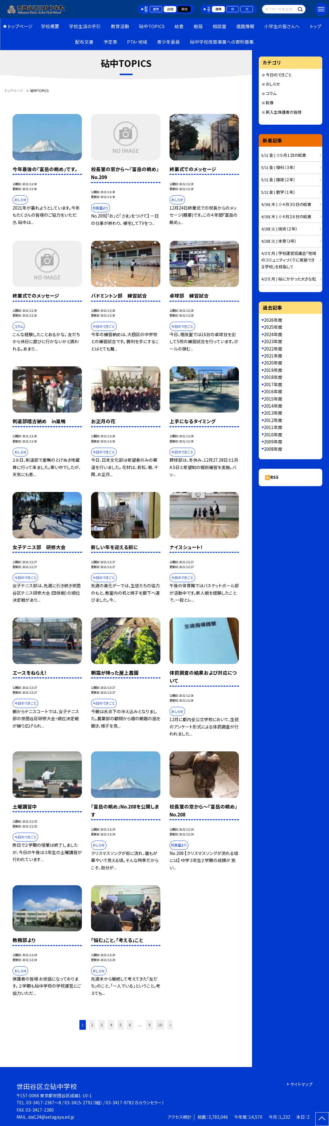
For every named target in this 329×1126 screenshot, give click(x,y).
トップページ (20, 26)
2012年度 (273, 420)
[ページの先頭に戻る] (322, 1119)
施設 (198, 26)
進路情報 (245, 26)
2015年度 (273, 399)
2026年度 (273, 320)
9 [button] (149, 1024)
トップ (315, 26)
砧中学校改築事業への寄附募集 (222, 42)
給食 (179, 26)
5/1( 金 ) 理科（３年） (278, 167)
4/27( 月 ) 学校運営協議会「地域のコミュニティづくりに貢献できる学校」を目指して (288, 260)
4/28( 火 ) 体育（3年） (279, 241)
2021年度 (273, 356)
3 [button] (102, 1024)
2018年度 (273, 377)
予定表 (110, 42)
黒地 (184, 9)
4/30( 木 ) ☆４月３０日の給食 (286, 204)
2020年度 (273, 363)
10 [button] (160, 1024)
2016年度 (273, 391)
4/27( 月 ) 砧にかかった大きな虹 (288, 279)
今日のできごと (278, 75)
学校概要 (50, 26)
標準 (218, 9)
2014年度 (273, 406)
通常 (156, 9)
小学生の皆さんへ (282, 26)
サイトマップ (301, 1084)
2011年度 (273, 427)
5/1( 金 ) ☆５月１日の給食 (283, 155)
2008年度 (273, 449)
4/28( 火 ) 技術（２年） (279, 229)
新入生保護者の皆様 (284, 112)
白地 (170, 9)
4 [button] (111, 1024)
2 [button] (92, 1024)
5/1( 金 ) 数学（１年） (278, 192)
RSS (274, 477)
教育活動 (120, 26)
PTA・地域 (137, 42)
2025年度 (273, 327)
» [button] (170, 1024)
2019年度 (273, 370)
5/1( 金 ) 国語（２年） (278, 179)
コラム (271, 93)
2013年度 (273, 413)
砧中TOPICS (152, 26)
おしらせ (273, 84)
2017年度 (273, 384)
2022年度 (273, 349)
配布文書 (84, 42)
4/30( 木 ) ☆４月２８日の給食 (286, 216)
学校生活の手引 (85, 26)
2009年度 (273, 441)
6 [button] (130, 1024)
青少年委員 (168, 42)
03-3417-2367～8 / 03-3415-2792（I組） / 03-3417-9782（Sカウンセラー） (95, 1102)
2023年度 (273, 341)
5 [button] (120, 1024)
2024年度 (273, 334)
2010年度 (273, 434)
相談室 (219, 26)
